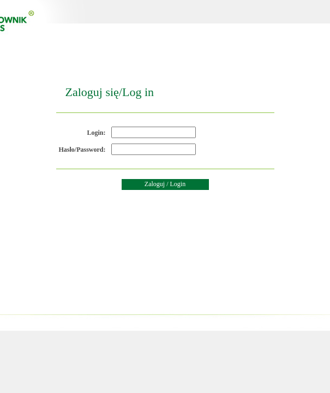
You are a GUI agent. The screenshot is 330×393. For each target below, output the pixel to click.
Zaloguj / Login (165, 184)
